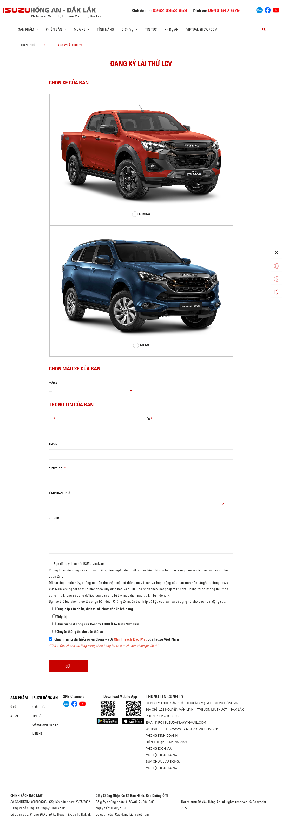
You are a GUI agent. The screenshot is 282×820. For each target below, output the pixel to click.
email (53, 443)
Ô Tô (13, 707)
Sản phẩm (19, 697)
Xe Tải (14, 716)
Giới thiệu (39, 707)
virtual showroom (201, 29)
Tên (147, 419)
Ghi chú (54, 518)
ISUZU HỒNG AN (45, 697)
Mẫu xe (53, 383)
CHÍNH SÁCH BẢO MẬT (26, 795)
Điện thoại (56, 468)
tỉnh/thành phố (59, 493)
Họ (51, 419)
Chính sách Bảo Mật (130, 639)
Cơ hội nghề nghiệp (45, 724)
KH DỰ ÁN (172, 29)
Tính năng (105, 29)
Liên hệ (37, 733)
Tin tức (151, 29)
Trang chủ (28, 45)
